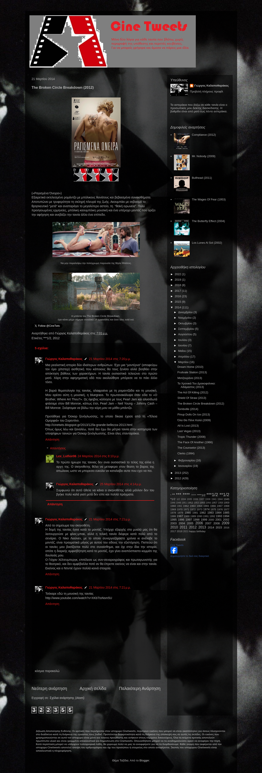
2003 (173, 523)
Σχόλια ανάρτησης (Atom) (67, 698)
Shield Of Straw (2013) (191, 398)
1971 (186, 509)
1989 (193, 516)
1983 (210, 512)
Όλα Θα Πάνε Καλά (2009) (194, 420)
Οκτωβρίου (185, 323)
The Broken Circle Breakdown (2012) (200, 403)
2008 (216, 523)
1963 (193, 505)
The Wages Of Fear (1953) (209, 199)
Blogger (144, 760)
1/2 (178, 499)
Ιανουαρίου (185, 465)
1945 (226, 499)
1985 (226, 512)
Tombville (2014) (187, 409)
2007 (208, 523)
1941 (214, 499)
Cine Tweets (177, 545)
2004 (182, 523)
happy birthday (197, 531)
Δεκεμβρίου (185, 312)
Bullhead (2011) (202, 177)
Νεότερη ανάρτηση (49, 688)
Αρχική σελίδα (93, 688)
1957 (214, 502)
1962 (186, 505)
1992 (212, 516)
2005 (190, 523)
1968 (226, 505)
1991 (206, 516)
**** (186, 494)
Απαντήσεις (58, 448)
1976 (220, 509)
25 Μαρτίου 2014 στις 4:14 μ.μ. (121, 484)
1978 (173, 512)
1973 (199, 509)
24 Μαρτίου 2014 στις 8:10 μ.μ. (98, 456)
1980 (188, 512)
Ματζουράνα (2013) (189, 378)
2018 (178, 285)
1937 (201, 499)
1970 (180, 509)
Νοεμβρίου (185, 317)
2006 (199, 523)
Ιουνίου (183, 345)
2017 (178, 290)
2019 (178, 279)
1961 (179, 506)
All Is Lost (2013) (188, 425)
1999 (204, 519)
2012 (56, 338)
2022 (178, 274)
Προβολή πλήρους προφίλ (206, 91)
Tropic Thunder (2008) (191, 436)
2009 (225, 523)
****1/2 (201, 495)
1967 (220, 505)
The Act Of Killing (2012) (192, 392)
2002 (226, 519)
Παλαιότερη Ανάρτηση (140, 688)
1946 (172, 503)
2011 (183, 527)
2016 (178, 296)
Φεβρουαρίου (187, 460)
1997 (189, 519)
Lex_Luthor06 (66, 456)
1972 (193, 509)
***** (193, 495)
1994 (226, 516)
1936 (195, 499)
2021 (185, 531)
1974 (206, 509)
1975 (213, 509)
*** (178, 494)
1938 (207, 499)
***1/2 (47, 338)
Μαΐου (182, 351)
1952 (190, 502)
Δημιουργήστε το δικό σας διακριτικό (189, 556)
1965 (206, 505)
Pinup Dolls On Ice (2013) (193, 414)
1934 (183, 499)
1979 (180, 512)
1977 (226, 509)
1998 (196, 519)
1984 (218, 512)
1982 (203, 512)
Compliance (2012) (204, 134)
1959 (226, 502)
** (173, 495)
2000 (211, 519)
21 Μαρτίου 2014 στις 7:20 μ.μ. (110, 359)
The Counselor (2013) (191, 447)
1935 (189, 499)
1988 (186, 516)
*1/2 (172, 499)
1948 (178, 503)
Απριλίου (184, 356)
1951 (184, 503)
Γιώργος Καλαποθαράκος (72, 333)
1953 (196, 503)
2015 (178, 301)
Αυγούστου (185, 334)
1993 (219, 516)
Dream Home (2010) (190, 366)
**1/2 (224, 494)
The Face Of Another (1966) (195, 442)
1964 (199, 505)
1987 (180, 516)
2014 (178, 307)
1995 (173, 519)
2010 (174, 527)
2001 (218, 519)
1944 (220, 499)
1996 (181, 519)
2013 (178, 472)
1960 (173, 505)
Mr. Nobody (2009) (203, 156)
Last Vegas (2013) (189, 431)
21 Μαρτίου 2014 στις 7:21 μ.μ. (110, 519)
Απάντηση (52, 439)
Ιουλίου (183, 340)
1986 (173, 516)
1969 (173, 509)
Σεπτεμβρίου (186, 328)
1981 (195, 512)
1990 (199, 516)
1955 (202, 502)
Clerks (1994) (185, 453)
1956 (208, 503)
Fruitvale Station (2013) (192, 372)
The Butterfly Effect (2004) (208, 221)
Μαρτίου (183, 362)
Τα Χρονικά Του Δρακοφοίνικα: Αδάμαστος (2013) (196, 385)
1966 (213, 505)
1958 (220, 503)
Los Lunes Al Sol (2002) (207, 242)
